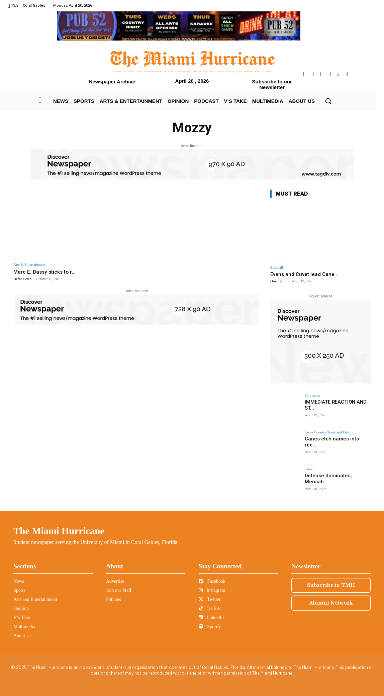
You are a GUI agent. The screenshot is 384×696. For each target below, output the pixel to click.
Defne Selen (22, 279)
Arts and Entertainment (35, 599)
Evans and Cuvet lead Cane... (304, 274)
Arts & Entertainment (29, 264)
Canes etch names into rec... (336, 438)
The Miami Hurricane (58, 531)
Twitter (209, 599)
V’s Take (21, 617)
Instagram (212, 590)
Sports (19, 590)
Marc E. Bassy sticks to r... (46, 271)
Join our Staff (118, 590)
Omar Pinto (278, 281)
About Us (22, 635)
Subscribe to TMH (331, 585)
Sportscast (312, 395)
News (18, 581)
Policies (113, 599)
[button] (328, 101)
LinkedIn (211, 617)
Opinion (21, 608)
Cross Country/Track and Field (327, 432)
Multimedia (24, 626)
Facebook (212, 581)
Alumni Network (331, 603)
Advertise (115, 581)
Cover (309, 469)
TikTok (209, 608)
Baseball (276, 267)
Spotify (210, 626)
